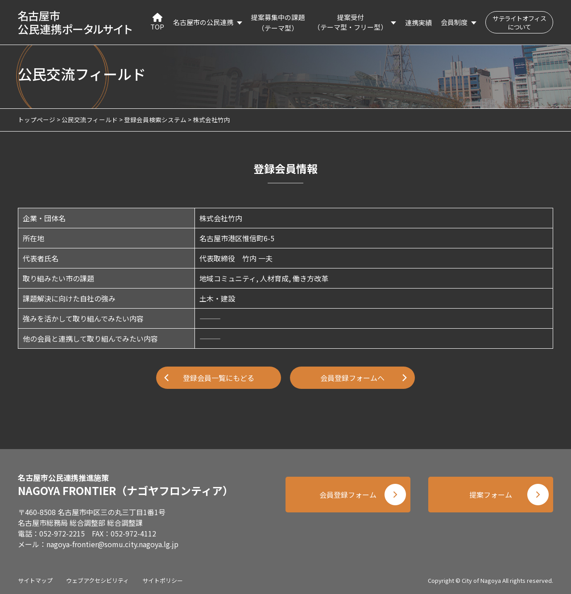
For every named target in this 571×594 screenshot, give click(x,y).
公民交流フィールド (90, 119)
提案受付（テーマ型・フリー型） (350, 22)
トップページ (36, 119)
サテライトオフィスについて (519, 22)
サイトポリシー (162, 580)
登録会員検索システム (155, 119)
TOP (157, 22)
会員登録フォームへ (352, 377)
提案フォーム (490, 494)
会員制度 (454, 22)
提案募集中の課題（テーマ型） (278, 22)
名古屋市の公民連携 (203, 22)
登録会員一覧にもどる (218, 377)
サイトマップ (35, 580)
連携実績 (418, 22)
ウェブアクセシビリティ (97, 580)
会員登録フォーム (348, 494)
